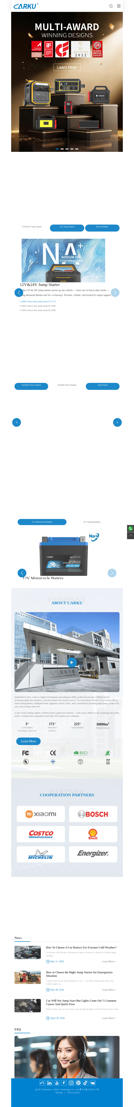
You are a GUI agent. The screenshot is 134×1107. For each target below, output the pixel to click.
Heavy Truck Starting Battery (67, 299)
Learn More (28, 741)
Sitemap (59, 1092)
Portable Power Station (67, 166)
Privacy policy (73, 1092)
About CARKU (67, 603)
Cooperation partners (67, 795)
